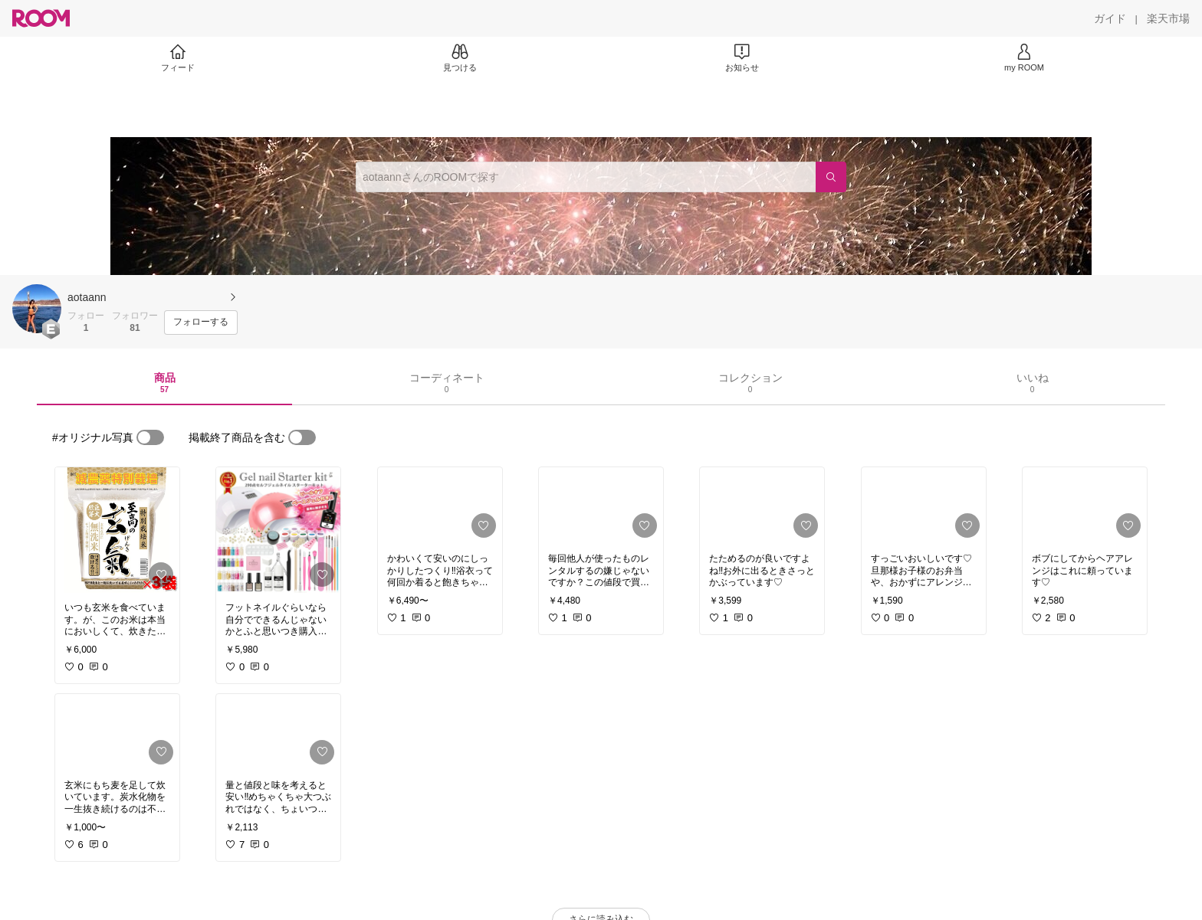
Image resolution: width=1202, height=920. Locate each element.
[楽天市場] (1168, 18)
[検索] (831, 177)
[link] (117, 530)
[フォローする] (201, 322)
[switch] (150, 437)
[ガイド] (1110, 18)
